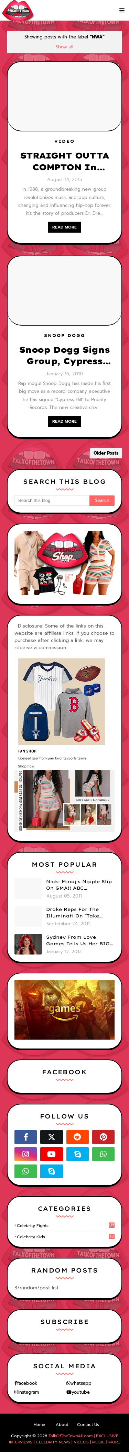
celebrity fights (66, 1225)
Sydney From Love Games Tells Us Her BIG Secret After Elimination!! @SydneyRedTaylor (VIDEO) (78, 940)
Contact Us (88, 1424)
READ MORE (64, 227)
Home (39, 1424)
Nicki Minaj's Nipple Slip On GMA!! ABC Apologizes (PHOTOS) (79, 885)
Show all (64, 47)
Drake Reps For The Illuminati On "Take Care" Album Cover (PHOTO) (72, 913)
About (62, 1424)
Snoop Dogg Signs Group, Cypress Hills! (64, 355)
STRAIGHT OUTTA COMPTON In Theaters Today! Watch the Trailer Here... (64, 161)
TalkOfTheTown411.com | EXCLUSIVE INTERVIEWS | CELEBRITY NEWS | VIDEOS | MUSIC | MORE (64, 1439)
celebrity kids (66, 1237)
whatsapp (81, 1383)
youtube (81, 1392)
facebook (27, 1383)
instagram (28, 1392)
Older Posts (106, 453)
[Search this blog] (51, 500)
